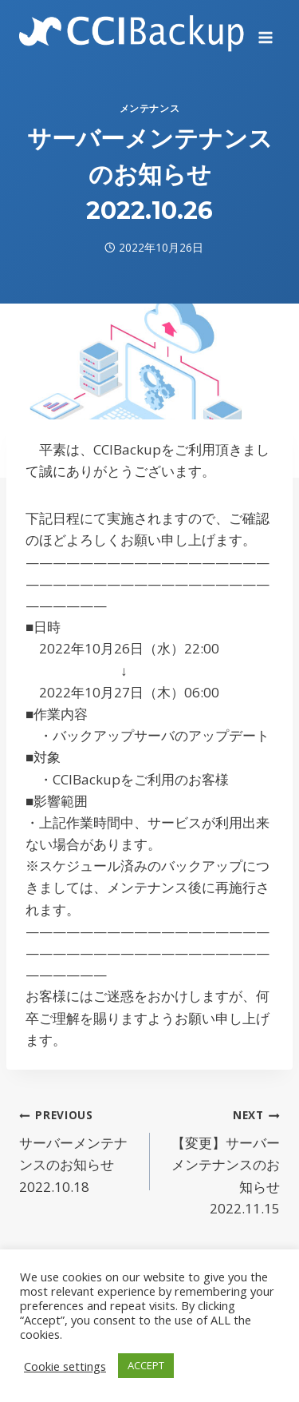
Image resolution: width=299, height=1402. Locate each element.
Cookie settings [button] (65, 1366)
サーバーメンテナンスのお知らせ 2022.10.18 (77, 1149)
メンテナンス (150, 107)
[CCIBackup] (132, 31)
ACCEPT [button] (146, 1365)
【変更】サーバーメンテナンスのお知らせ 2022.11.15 (222, 1160)
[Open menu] (265, 32)
